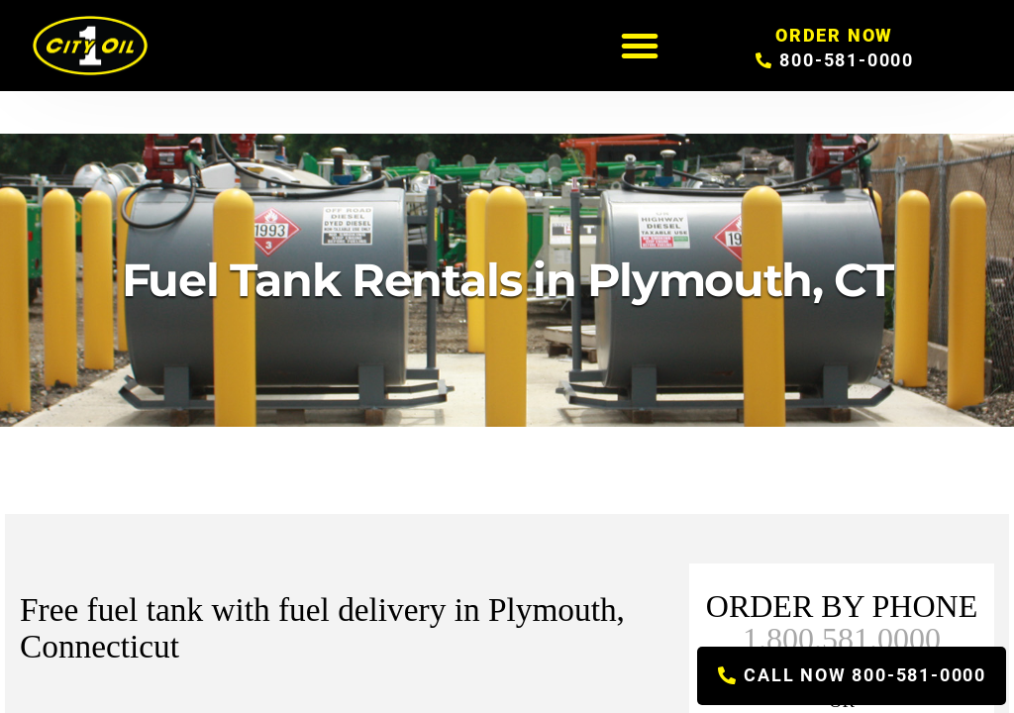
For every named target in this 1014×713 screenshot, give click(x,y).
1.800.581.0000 (842, 639)
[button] (639, 45)
